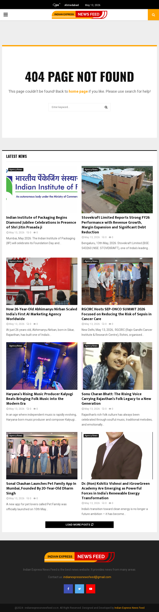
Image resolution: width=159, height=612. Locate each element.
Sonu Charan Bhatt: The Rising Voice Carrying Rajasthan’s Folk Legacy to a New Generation (116, 399)
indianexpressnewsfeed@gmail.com (87, 577)
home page (78, 91)
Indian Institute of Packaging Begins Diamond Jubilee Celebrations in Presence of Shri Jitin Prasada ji (41, 222)
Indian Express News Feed (129, 607)
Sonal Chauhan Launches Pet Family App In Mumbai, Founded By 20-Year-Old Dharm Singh (41, 489)
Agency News (15, 169)
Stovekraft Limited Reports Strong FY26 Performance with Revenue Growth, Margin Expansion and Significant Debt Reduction (116, 225)
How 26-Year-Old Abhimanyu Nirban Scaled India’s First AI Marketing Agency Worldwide (41, 314)
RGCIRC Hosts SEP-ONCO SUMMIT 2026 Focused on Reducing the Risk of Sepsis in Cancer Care (117, 314)
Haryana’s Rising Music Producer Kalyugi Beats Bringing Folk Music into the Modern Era (39, 399)
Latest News (16, 156)
